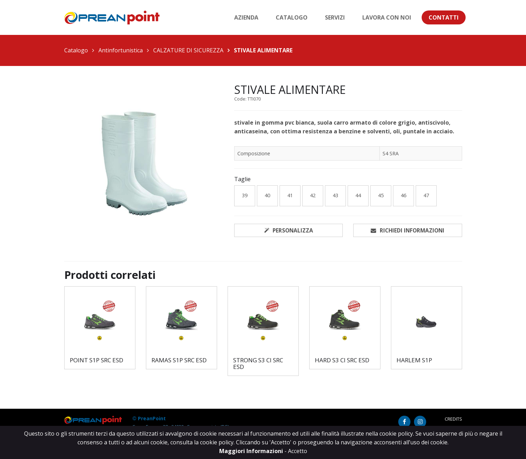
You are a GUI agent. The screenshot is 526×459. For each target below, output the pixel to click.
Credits (453, 419)
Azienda (246, 17)
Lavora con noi (386, 17)
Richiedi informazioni (408, 230)
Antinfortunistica (120, 50)
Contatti (444, 17)
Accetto (297, 451)
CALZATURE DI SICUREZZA (188, 50)
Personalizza (289, 230)
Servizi (335, 17)
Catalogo (292, 17)
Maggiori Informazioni (251, 451)
